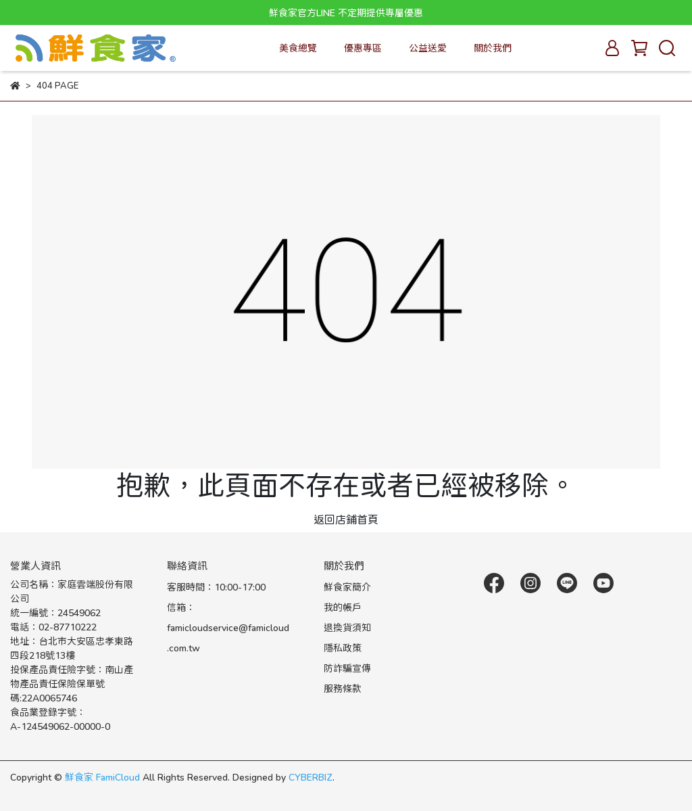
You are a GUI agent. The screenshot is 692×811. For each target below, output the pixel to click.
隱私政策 (343, 647)
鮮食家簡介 (347, 587)
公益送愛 (428, 47)
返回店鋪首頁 (346, 519)
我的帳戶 (343, 607)
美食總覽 (298, 47)
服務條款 (343, 688)
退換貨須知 (347, 627)
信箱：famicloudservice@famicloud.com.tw (228, 627)
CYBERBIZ (310, 777)
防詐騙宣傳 (347, 668)
